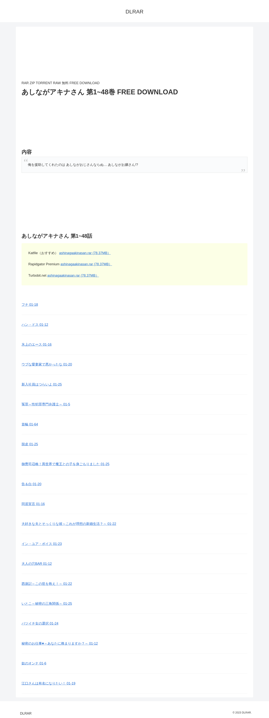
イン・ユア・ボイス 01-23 (42, 544)
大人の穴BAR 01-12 (37, 564)
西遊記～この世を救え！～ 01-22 (47, 584)
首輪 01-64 (30, 424)
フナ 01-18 (30, 305)
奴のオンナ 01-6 (34, 663)
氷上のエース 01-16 (37, 344)
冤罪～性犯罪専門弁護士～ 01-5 (46, 404)
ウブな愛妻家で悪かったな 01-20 (47, 364)
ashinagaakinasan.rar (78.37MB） (85, 253)
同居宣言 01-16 (33, 504)
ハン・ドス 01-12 (35, 325)
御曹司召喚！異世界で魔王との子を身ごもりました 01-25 (65, 464)
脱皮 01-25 (30, 444)
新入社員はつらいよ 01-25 (42, 384)
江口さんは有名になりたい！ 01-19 (48, 683)
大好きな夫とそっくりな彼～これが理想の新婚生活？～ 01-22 (69, 524)
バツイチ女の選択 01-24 (40, 623)
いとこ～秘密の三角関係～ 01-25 (47, 603)
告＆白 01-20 (31, 484)
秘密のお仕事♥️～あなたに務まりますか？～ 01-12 (60, 643)
